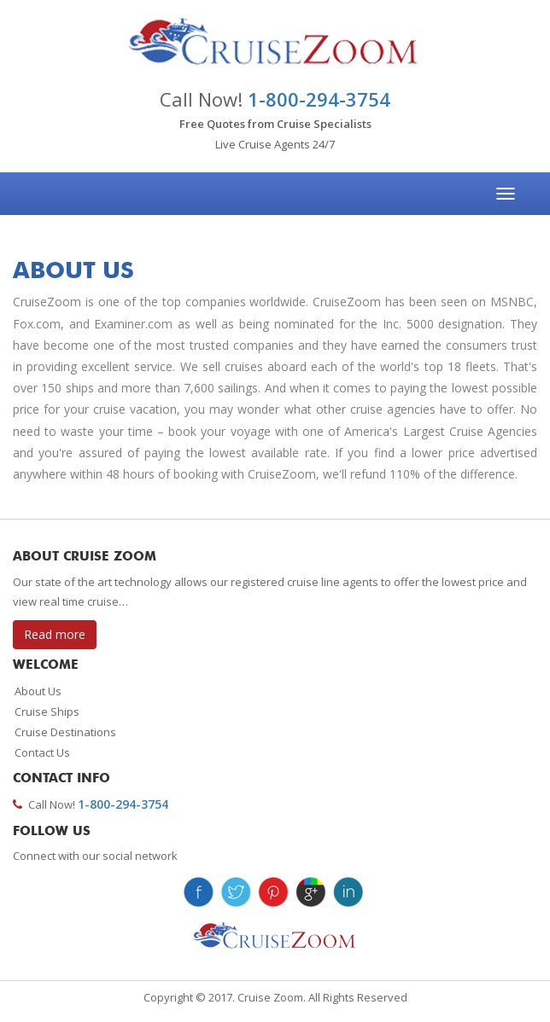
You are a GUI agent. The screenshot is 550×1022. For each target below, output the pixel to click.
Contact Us (42, 752)
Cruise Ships (47, 711)
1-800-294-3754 (319, 99)
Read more (54, 634)
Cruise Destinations (65, 732)
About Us (38, 691)
